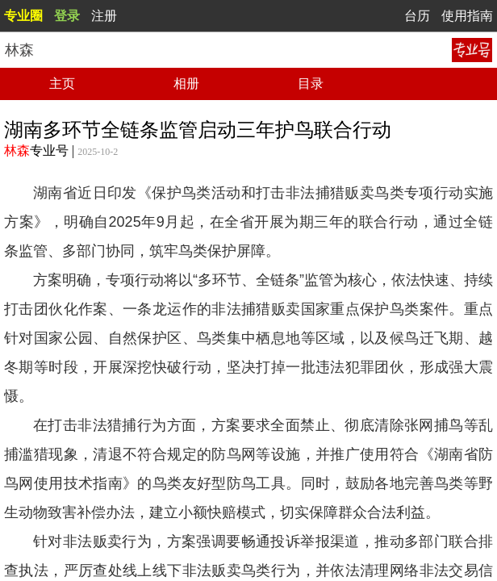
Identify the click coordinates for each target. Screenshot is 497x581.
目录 (311, 83)
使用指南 (467, 16)
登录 (67, 16)
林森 (17, 150)
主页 (62, 83)
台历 (417, 16)
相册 (186, 83)
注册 (104, 16)
